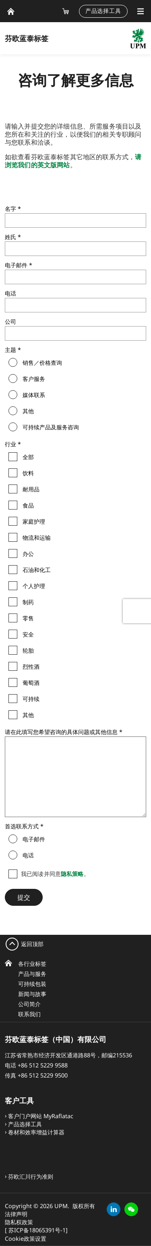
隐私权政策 (19, 1222)
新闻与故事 (32, 994)
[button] (131, 1209)
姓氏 (10, 237)
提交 (23, 897)
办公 (28, 553)
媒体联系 (34, 395)
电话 (10, 293)
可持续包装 (32, 984)
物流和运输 (37, 537)
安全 (28, 634)
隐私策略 (72, 874)
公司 (10, 321)
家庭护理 (34, 521)
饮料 (28, 473)
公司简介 (29, 1004)
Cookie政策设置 (25, 1238)
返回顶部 (32, 944)
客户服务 (34, 379)
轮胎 (28, 650)
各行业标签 (32, 963)
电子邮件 (16, 265)
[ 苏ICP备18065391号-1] (36, 1230)
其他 (28, 411)
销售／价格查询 (42, 362)
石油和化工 (37, 570)
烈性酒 (31, 666)
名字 (10, 208)
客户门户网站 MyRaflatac (40, 1116)
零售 (28, 618)
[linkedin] (113, 1209)
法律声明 (16, 1214)
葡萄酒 (31, 682)
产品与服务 (32, 974)
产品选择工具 (103, 11)
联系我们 (29, 1014)
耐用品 (31, 489)
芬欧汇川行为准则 (30, 1176)
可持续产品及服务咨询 (51, 427)
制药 (28, 602)
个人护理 (34, 586)
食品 (28, 505)
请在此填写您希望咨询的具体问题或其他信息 (61, 732)
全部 (28, 457)
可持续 (31, 699)
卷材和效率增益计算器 (36, 1132)
